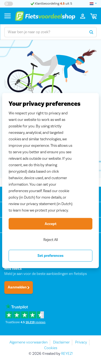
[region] (50, 180)
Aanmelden (18, 287)
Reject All (50, 239)
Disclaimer (61, 342)
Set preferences (50, 255)
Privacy (81, 342)
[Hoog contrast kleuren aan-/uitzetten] (8, 3)
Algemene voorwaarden (28, 342)
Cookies (50, 348)
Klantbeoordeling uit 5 (51, 4)
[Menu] (7, 15)
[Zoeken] (91, 32)
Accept (51, 223)
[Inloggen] (82, 16)
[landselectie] (93, 3)
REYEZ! (67, 353)
